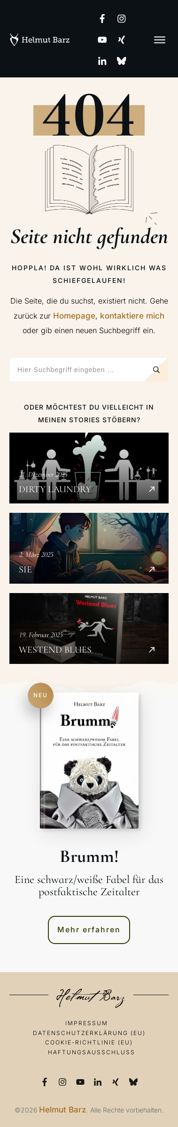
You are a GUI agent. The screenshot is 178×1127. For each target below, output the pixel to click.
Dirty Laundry (89, 468)
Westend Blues (89, 628)
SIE (89, 548)
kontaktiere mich (132, 315)
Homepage (74, 315)
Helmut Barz (62, 1109)
